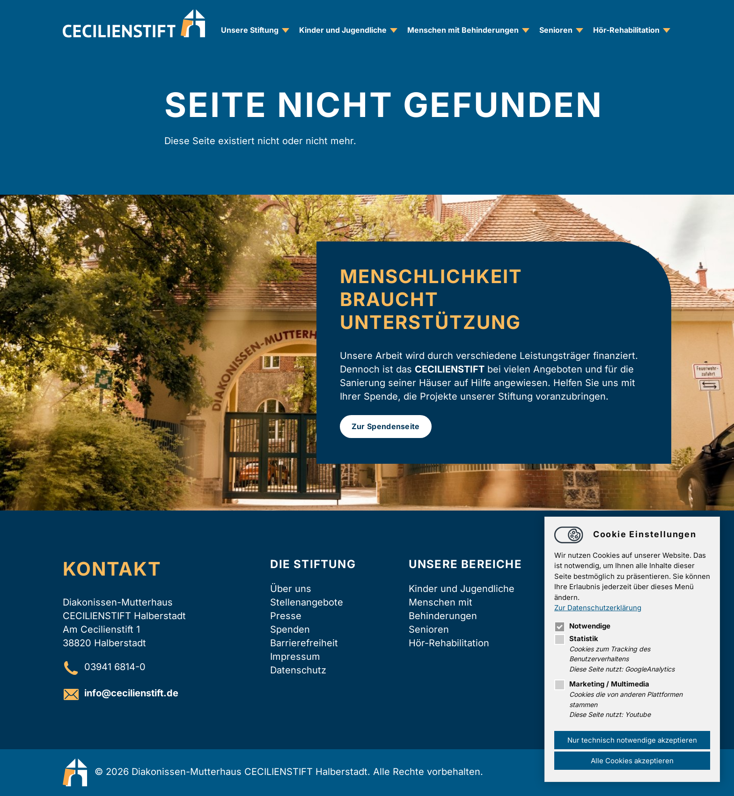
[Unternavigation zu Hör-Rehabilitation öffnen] (666, 30)
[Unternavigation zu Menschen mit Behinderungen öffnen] (525, 30)
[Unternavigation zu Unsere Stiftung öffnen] (285, 30)
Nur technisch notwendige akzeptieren (632, 740)
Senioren (556, 30)
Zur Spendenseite (386, 426)
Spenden (290, 629)
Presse (285, 615)
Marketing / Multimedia (601, 683)
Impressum (295, 656)
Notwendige (582, 625)
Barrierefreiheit (304, 643)
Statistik (576, 638)
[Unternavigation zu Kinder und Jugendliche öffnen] (393, 30)
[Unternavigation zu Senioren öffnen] (579, 30)
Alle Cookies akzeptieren (632, 760)
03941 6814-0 (115, 667)
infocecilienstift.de (131, 693)
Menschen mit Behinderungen (463, 30)
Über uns (290, 588)
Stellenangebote (306, 602)
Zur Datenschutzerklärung (597, 607)
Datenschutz (298, 670)
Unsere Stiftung (250, 30)
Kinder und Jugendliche (343, 30)
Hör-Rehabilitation (626, 30)
